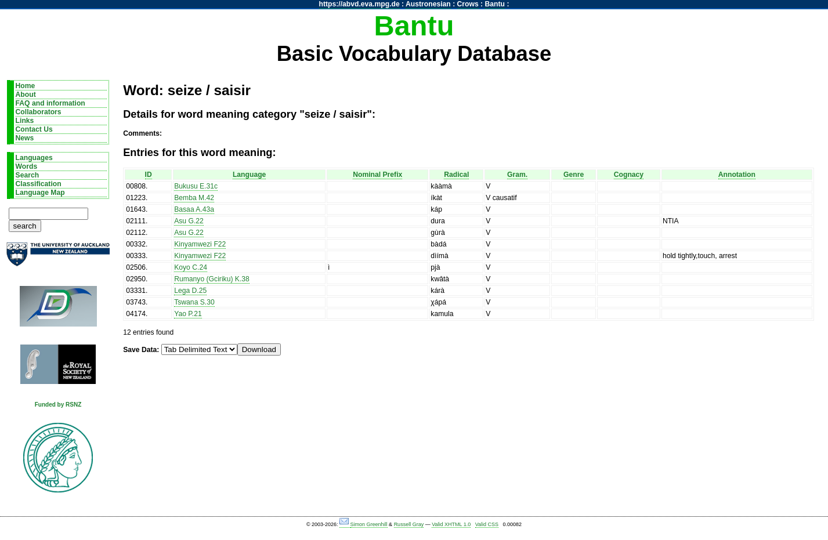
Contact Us (34, 129)
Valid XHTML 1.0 (451, 524)
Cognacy (628, 175)
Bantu (495, 4)
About (26, 94)
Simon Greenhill (369, 524)
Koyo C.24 (190, 267)
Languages (34, 158)
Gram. (517, 175)
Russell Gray (409, 524)
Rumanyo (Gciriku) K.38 (212, 279)
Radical (456, 175)
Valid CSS (486, 524)
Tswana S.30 (194, 302)
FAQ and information (50, 103)
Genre (573, 175)
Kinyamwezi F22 (200, 244)
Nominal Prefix (377, 175)
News (25, 138)
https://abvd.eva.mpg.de (359, 4)
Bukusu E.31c (196, 186)
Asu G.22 (189, 221)
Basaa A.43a (194, 209)
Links (25, 121)
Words (27, 166)
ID (148, 175)
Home (25, 86)
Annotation (736, 175)
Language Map (40, 193)
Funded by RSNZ (58, 404)
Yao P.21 (188, 314)
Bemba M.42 (194, 198)
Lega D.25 (190, 291)
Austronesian (428, 4)
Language (249, 175)
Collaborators (39, 112)
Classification (39, 184)
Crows (468, 4)
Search (27, 175)
